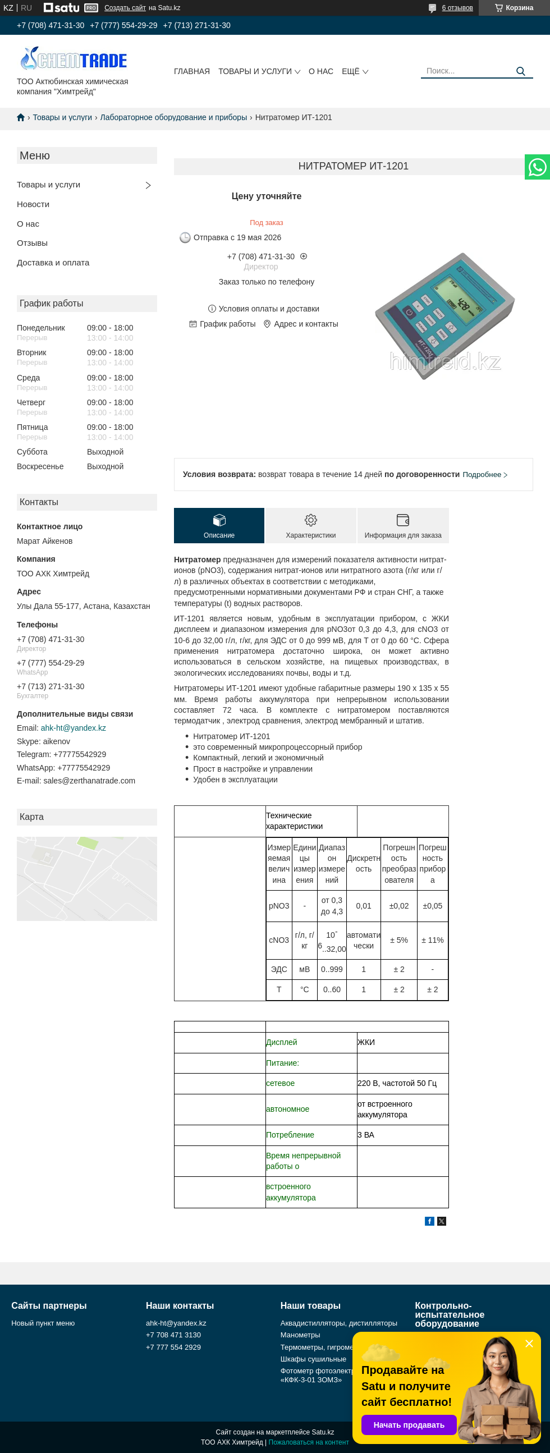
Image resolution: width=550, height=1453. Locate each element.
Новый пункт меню (43, 1323)
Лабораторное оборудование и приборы (173, 117)
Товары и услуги (255, 71)
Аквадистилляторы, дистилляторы (339, 1323)
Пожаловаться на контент (309, 1442)
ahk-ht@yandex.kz (73, 727)
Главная (192, 71)
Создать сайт (125, 8)
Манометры (300, 1335)
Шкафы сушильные (314, 1359)
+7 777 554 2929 (173, 1347)
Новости (33, 204)
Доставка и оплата (53, 262)
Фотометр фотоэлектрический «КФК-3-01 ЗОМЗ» (331, 1375)
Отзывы (32, 242)
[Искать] (520, 72)
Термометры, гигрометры (323, 1347)
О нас (321, 71)
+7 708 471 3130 (173, 1335)
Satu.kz (322, 1432)
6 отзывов (457, 8)
